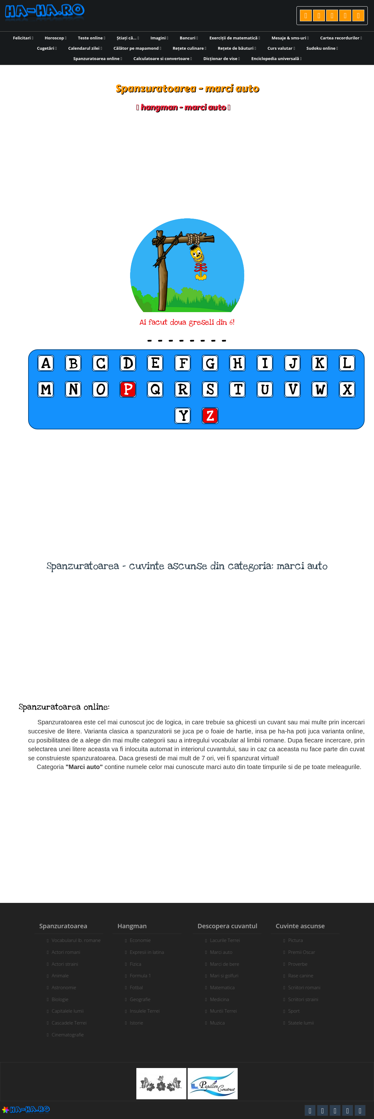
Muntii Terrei (226, 1011)
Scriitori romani (307, 987)
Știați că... (128, 38)
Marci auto (224, 952)
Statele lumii (304, 1023)
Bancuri (189, 38)
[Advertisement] (187, 165)
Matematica (225, 987)
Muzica (220, 1023)
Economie (137, 940)
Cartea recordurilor (341, 38)
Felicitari (23, 38)
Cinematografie (64, 1034)
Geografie (137, 999)
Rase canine (303, 975)
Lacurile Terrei (228, 940)
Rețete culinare (189, 48)
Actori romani (62, 952)
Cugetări (47, 48)
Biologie (56, 999)
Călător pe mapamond (137, 48)
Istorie (133, 1023)
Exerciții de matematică (235, 38)
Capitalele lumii (64, 1011)
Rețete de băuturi (237, 48)
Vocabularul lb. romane (72, 940)
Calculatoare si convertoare (163, 58)
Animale (56, 975)
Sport (297, 1011)
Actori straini (61, 964)
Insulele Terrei (141, 1011)
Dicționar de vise (221, 58)
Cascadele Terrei (65, 1023)
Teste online (91, 38)
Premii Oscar (304, 952)
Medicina (222, 999)
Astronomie (60, 987)
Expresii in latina (144, 952)
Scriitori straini (306, 999)
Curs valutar (281, 48)
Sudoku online (322, 48)
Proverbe (301, 964)
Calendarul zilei (85, 48)
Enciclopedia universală (276, 58)
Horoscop (56, 38)
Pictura (298, 940)
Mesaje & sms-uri (290, 38)
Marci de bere (227, 964)
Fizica (132, 964)
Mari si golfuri (227, 975)
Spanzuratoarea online (97, 58)
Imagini (159, 38)
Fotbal (133, 987)
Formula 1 (137, 975)
